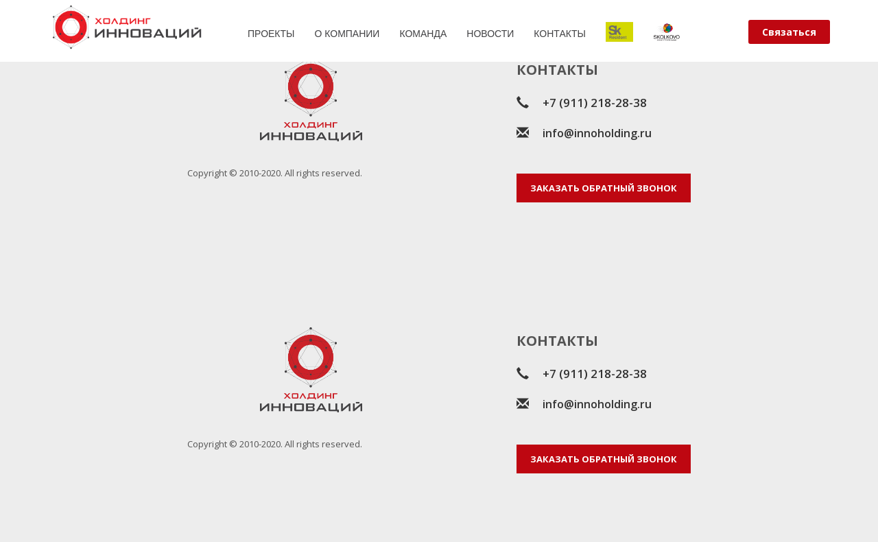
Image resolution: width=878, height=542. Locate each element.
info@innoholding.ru (597, 133)
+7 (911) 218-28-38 (595, 102)
